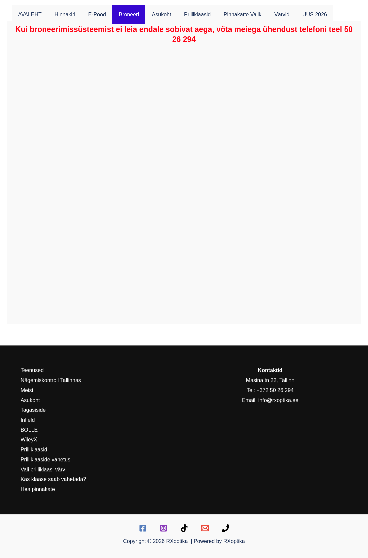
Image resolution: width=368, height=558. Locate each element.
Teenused (31, 370)
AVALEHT (29, 14)
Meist (26, 390)
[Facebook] (143, 528)
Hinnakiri (61, 14)
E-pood (91, 14)
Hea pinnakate (37, 489)
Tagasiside (32, 410)
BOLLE (28, 430)
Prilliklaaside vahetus (45, 459)
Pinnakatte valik (228, 14)
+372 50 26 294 (275, 390)
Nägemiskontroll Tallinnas (50, 380)
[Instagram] (163, 528)
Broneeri (121, 14)
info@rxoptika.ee (278, 400)
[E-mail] (205, 528)
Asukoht (151, 14)
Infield (27, 420)
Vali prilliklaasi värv (42, 469)
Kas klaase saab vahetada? (53, 479)
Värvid (265, 14)
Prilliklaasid (185, 14)
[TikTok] (184, 528)
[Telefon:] (225, 528)
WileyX (28, 439)
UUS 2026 (295, 14)
